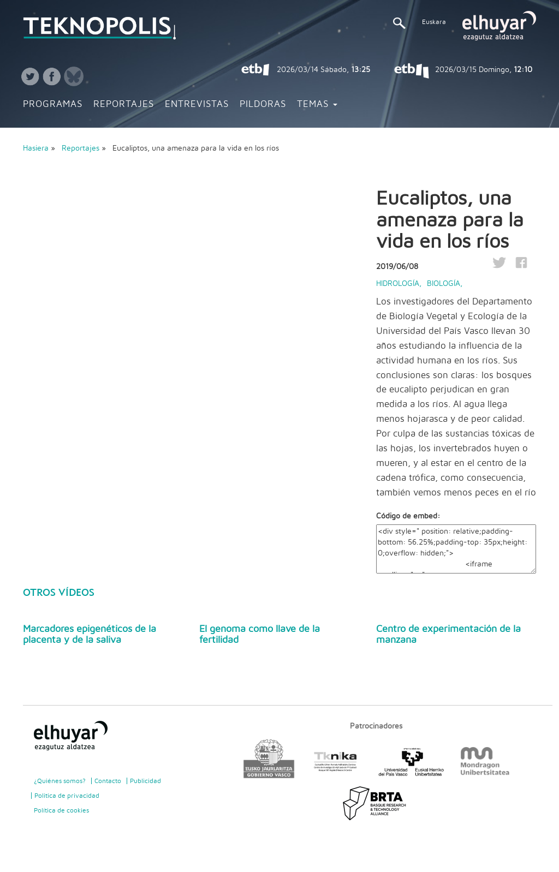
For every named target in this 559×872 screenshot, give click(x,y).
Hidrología (397, 284)
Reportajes (123, 104)
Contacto (107, 781)
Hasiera (36, 148)
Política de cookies (61, 810)
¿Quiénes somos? (60, 781)
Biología (443, 284)
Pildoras (263, 104)
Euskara (434, 22)
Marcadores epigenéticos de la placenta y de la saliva (89, 634)
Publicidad (145, 781)
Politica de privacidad (66, 795)
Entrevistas (197, 104)
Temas (317, 104)
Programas (52, 104)
